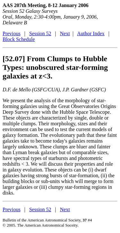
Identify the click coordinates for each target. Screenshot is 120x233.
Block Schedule (19, 39)
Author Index (91, 33)
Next (65, 33)
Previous (11, 33)
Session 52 (40, 33)
